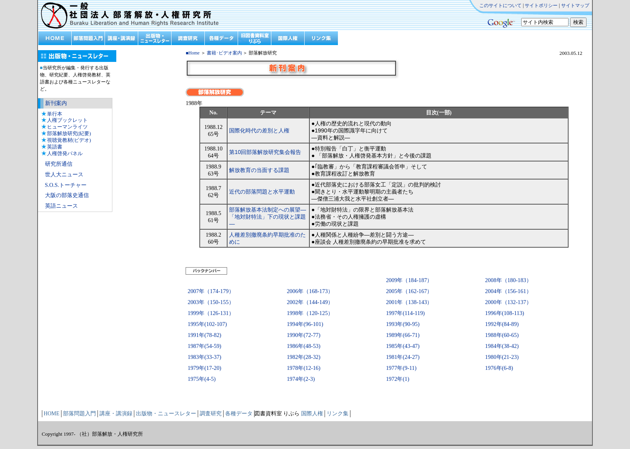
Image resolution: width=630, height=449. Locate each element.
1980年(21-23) (502, 357)
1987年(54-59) (204, 346)
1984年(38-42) (502, 346)
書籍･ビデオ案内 (224, 53)
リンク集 (337, 413)
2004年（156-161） (508, 291)
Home (194, 53)
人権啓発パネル (65, 153)
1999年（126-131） (211, 313)
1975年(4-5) (202, 379)
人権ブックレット (67, 120)
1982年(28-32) (303, 357)
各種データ (239, 413)
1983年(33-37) (204, 357)
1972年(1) (398, 379)
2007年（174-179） (211, 291)
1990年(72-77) (303, 335)
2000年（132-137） (508, 302)
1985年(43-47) (403, 346)
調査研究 (211, 413)
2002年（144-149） (310, 302)
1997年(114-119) (405, 313)
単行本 (54, 114)
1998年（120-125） (310, 313)
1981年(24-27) (403, 357)
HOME (52, 413)
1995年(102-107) (207, 324)
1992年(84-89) (502, 324)
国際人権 (312, 413)
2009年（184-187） (409, 280)
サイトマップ (575, 5)
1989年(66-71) (403, 335)
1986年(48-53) (303, 346)
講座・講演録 (115, 413)
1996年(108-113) (504, 313)
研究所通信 (58, 164)
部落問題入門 (79, 413)
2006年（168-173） (310, 291)
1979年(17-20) (204, 368)
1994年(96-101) (305, 324)
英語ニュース (61, 206)
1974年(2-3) (301, 379)
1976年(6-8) (499, 368)
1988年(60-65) (502, 335)
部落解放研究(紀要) (69, 133)
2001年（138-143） (409, 302)
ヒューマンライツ (67, 127)
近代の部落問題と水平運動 (262, 191)
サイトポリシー (541, 5)
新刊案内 (56, 103)
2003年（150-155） (211, 302)
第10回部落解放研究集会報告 (265, 152)
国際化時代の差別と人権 (259, 130)
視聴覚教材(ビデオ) (69, 140)
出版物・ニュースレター (166, 413)
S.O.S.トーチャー (66, 185)
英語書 (54, 147)
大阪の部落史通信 (67, 195)
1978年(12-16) (303, 368)
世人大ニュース (64, 174)
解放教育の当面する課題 (259, 170)
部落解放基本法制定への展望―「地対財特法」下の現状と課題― (267, 216)
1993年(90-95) (403, 324)
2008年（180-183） (508, 280)
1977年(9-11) (401, 368)
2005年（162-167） (409, 291)
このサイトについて (500, 5)
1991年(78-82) (204, 335)
